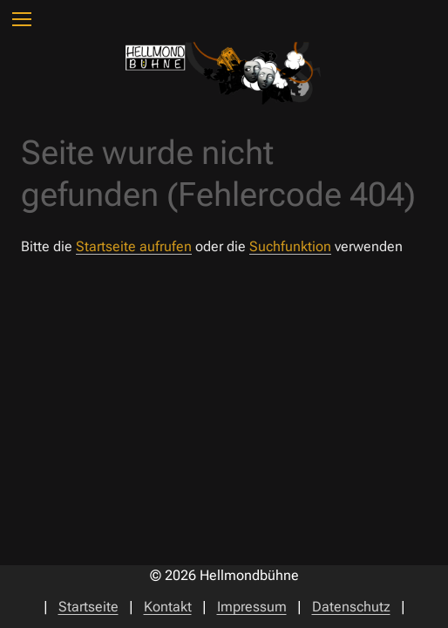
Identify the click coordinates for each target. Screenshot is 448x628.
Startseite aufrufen (134, 246)
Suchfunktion (290, 246)
